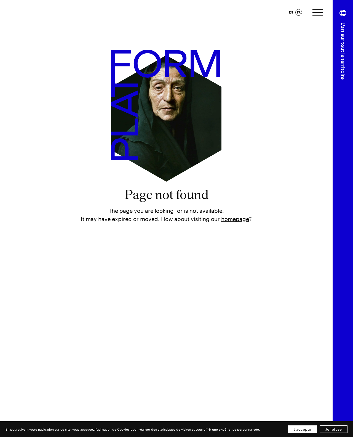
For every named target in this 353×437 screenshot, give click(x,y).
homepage (235, 219)
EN (291, 12)
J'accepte (302, 429)
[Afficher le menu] (317, 11)
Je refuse (333, 429)
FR (299, 12)
